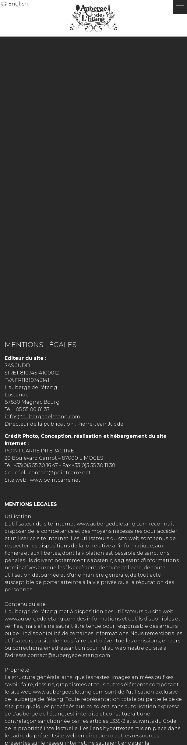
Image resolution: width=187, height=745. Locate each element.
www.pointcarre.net (55, 480)
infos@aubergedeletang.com (42, 417)
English (18, 4)
